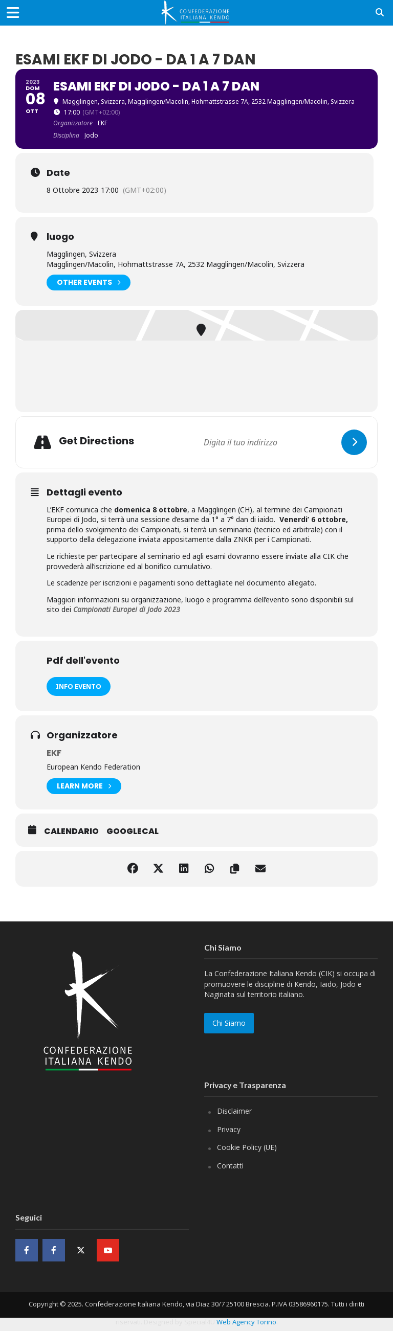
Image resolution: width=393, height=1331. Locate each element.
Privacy (229, 1129)
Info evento (78, 686)
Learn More (84, 786)
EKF (54, 753)
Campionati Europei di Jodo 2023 (126, 609)
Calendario (71, 831)
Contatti (230, 1165)
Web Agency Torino (246, 1321)
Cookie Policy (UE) (247, 1147)
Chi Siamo (229, 1023)
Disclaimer (234, 1111)
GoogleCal (132, 831)
